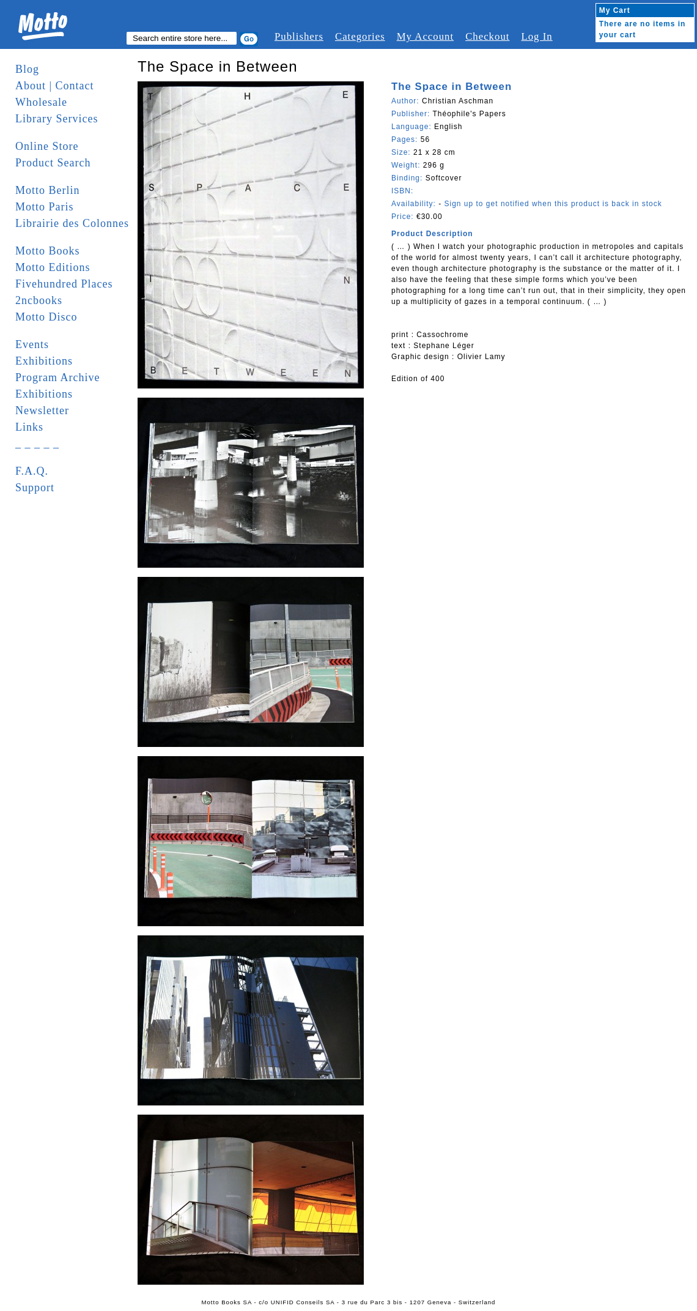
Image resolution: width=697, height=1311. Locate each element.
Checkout (487, 36)
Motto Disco (46, 317)
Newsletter (42, 410)
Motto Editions (52, 267)
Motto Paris (44, 207)
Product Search (52, 163)
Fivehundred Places (63, 284)
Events (32, 344)
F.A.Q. (31, 471)
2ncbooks (38, 300)
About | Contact (54, 86)
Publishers (299, 36)
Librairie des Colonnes (72, 223)
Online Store (47, 146)
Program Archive (57, 377)
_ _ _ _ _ (37, 443)
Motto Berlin (47, 190)
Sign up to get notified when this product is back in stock (553, 203)
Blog (27, 69)
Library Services (56, 119)
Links (29, 427)
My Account (425, 36)
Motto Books (47, 251)
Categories (360, 36)
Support (34, 487)
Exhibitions (44, 361)
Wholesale (41, 102)
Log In (536, 36)
